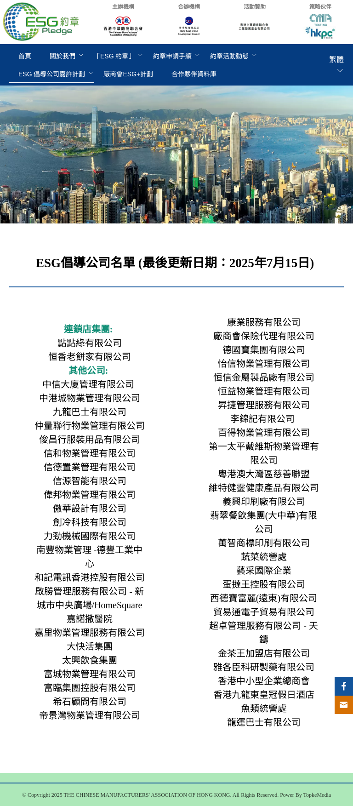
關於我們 (62, 56)
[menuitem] (24, 56)
